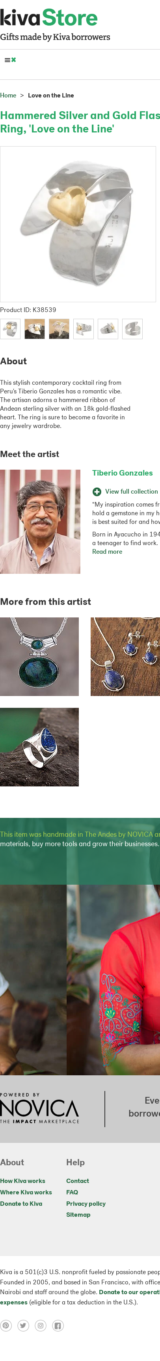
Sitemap (78, 1215)
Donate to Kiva (21, 1204)
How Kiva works (22, 1181)
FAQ (72, 1193)
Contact (77, 1181)
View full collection (125, 492)
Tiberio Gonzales (122, 474)
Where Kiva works (26, 1193)
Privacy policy (86, 1204)
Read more (107, 552)
